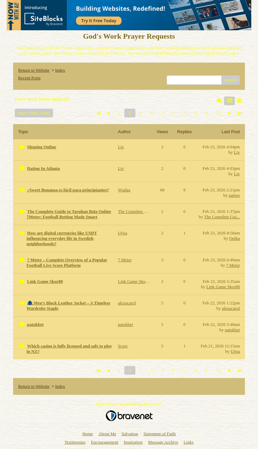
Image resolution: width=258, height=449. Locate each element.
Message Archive (163, 442)
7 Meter (233, 265)
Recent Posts (29, 77)
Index (60, 70)
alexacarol (231, 308)
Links (188, 442)
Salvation (130, 433)
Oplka (234, 238)
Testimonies (75, 442)
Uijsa (235, 351)
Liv (237, 152)
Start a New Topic (34, 112)
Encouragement (105, 442)
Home (87, 433)
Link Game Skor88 (223, 286)
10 (218, 112)
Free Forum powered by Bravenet (129, 404)
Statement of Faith (159, 433)
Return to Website (33, 70)
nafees (234, 195)
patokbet (232, 329)
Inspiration (133, 442)
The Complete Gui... (222, 216)
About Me (107, 433)
